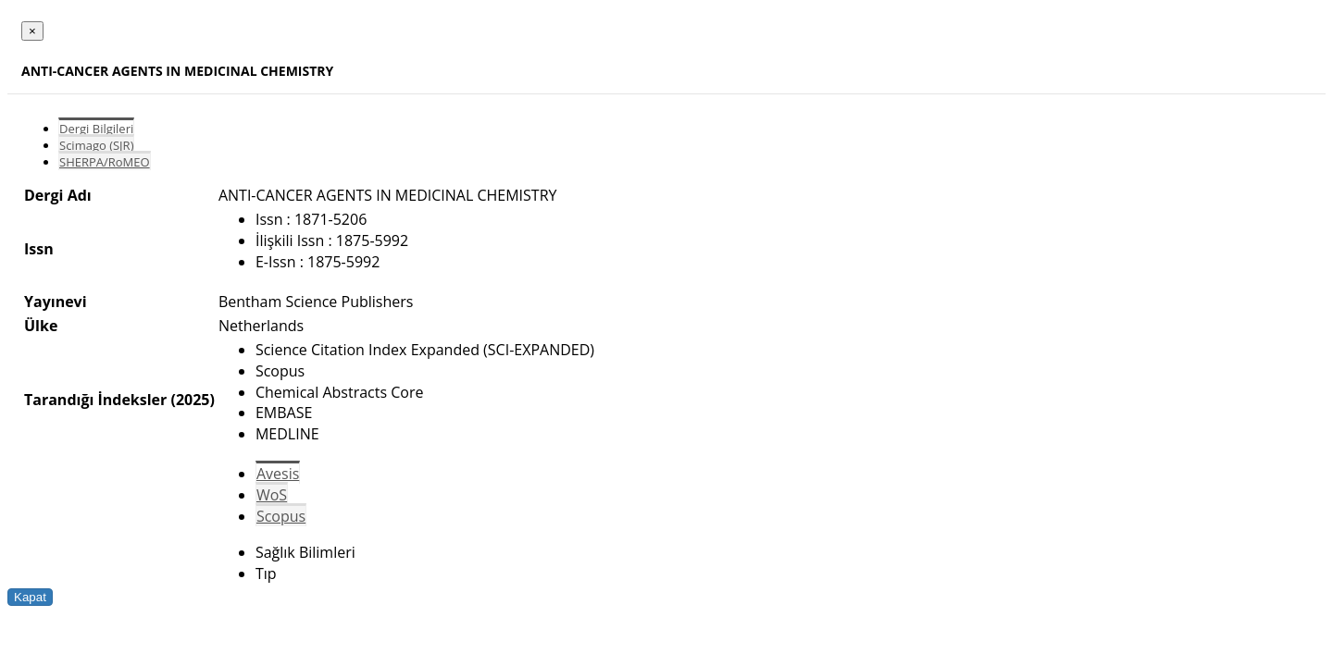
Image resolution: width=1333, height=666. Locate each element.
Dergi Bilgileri (96, 128)
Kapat (30, 597)
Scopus (280, 516)
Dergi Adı (58, 195)
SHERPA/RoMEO (104, 162)
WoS (271, 495)
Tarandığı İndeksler (95, 399)
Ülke (40, 325)
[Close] (32, 31)
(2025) (192, 399)
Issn (39, 249)
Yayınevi (55, 301)
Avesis (277, 473)
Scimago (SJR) (96, 145)
